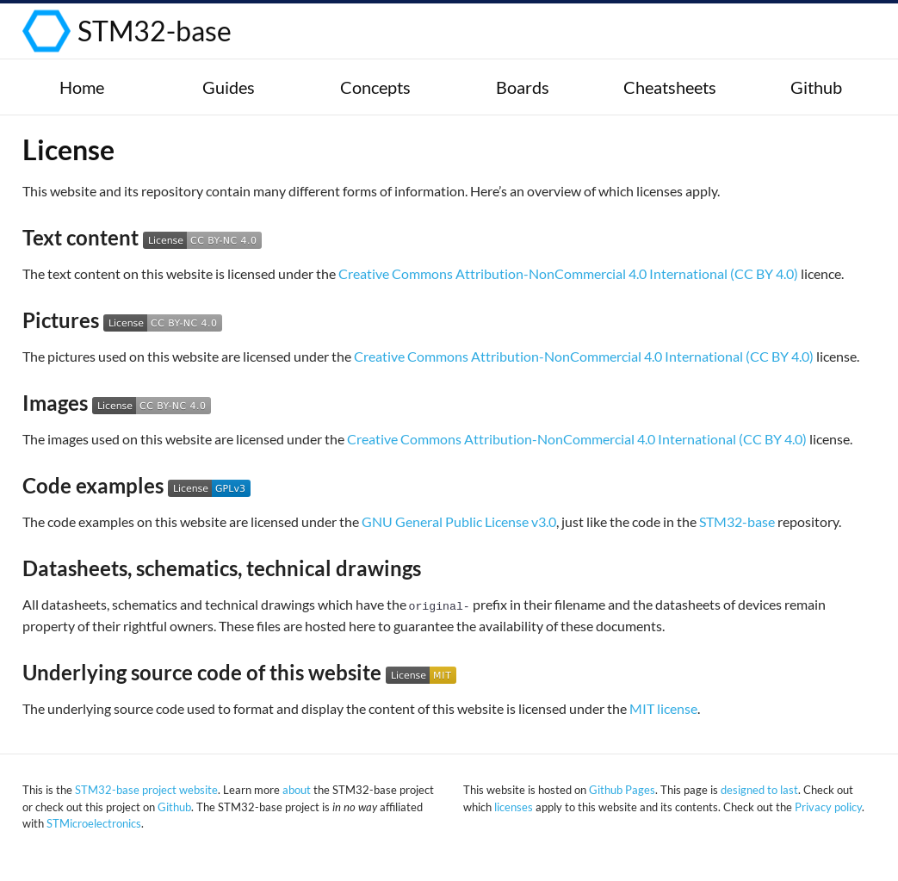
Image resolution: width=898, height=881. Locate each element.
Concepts (375, 87)
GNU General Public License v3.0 (459, 521)
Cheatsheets (669, 87)
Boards (522, 87)
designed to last (759, 790)
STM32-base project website (146, 790)
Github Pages (622, 790)
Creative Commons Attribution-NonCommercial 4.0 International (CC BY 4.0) (568, 273)
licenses (513, 807)
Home (81, 87)
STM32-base (154, 30)
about (296, 790)
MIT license (663, 708)
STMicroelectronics (93, 823)
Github (816, 87)
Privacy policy (828, 807)
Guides (228, 87)
